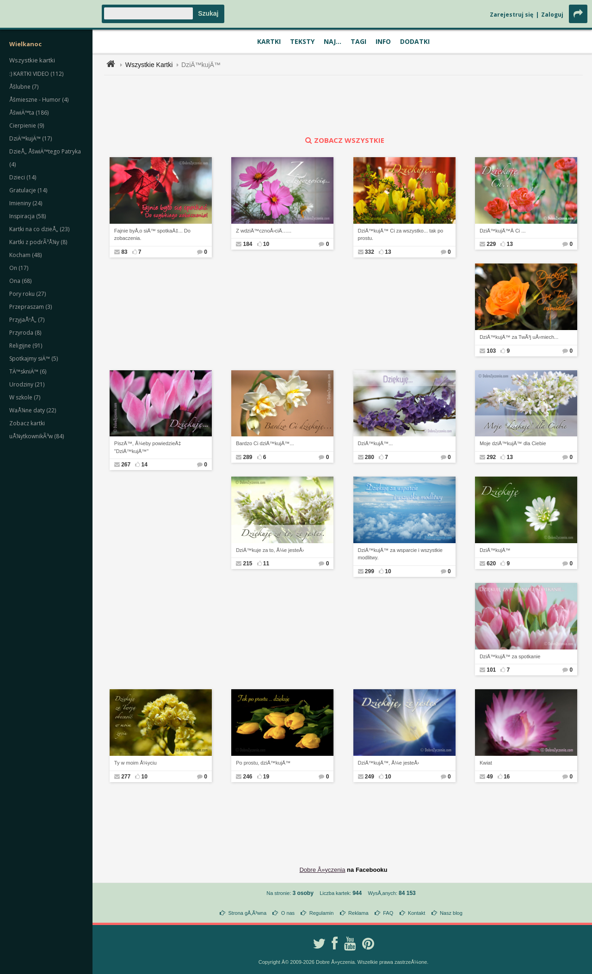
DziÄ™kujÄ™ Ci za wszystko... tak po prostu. (401, 234)
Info (383, 41)
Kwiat (486, 763)
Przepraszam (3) (30, 307)
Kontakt (416, 913)
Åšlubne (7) (23, 87)
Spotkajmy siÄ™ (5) (33, 358)
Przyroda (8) (25, 333)
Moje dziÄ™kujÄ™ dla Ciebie (513, 443)
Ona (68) (20, 281)
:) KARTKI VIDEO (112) (36, 74)
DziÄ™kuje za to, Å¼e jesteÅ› (270, 550)
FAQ (388, 913)
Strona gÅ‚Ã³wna (247, 913)
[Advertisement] (343, 105)
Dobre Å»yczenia (322, 869)
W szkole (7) (24, 397)
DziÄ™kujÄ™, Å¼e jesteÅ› (388, 763)
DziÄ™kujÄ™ (201, 64)
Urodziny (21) (26, 384)
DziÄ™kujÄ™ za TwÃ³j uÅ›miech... (519, 337)
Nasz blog (451, 913)
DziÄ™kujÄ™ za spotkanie (510, 656)
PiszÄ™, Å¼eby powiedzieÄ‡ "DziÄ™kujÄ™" (147, 447)
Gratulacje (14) (28, 190)
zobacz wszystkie (343, 140)
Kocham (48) (25, 255)
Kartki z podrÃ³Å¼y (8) (38, 242)
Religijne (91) (25, 345)
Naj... (332, 41)
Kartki (269, 41)
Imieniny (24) (25, 203)
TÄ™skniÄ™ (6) (27, 371)
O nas (288, 913)
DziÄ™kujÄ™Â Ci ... (503, 230)
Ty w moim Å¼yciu (135, 763)
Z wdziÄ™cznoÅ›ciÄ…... (263, 230)
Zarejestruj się (511, 14)
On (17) (18, 268)
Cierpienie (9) (26, 125)
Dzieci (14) (22, 177)
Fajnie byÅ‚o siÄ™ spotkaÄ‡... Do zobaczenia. (152, 234)
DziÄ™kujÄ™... (375, 443)
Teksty (302, 41)
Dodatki (415, 41)
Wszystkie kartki (32, 60)
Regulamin (321, 913)
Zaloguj (552, 14)
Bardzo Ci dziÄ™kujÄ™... (265, 443)
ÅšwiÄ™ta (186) (29, 112)
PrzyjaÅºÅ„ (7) (26, 320)
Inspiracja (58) (27, 216)
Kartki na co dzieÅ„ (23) (39, 229)
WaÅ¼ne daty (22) (32, 410)
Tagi (358, 41)
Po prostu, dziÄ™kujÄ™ (263, 763)
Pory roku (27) (27, 294)
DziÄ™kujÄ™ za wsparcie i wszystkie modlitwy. (400, 554)
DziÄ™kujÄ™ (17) (30, 138)
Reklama (358, 913)
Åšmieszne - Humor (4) (38, 100)
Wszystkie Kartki (149, 64)
